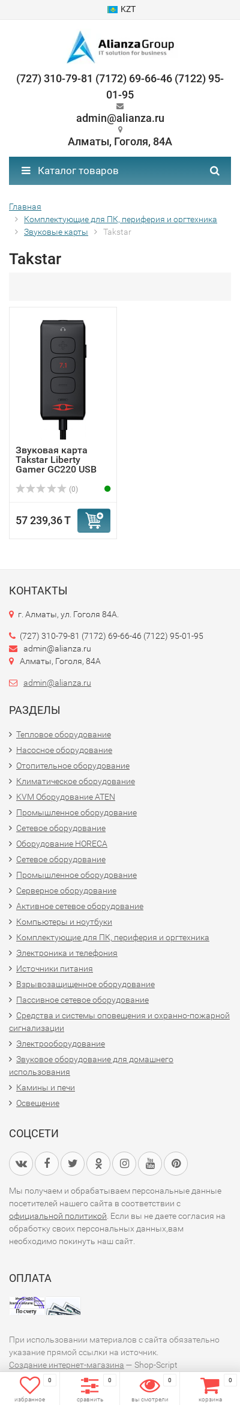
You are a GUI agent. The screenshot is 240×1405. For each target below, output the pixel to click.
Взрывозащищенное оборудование (85, 984)
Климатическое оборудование (75, 781)
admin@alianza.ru (57, 682)
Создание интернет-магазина (66, 1365)
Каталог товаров (70, 171)
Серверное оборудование (66, 890)
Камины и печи (45, 1087)
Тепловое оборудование (63, 734)
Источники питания (54, 968)
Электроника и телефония (67, 953)
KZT (121, 9)
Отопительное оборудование (73, 765)
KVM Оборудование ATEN (65, 797)
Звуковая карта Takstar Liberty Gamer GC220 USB (56, 459)
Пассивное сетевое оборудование (82, 1000)
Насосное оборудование (64, 750)
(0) (47, 489)
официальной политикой (58, 1216)
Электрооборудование (60, 1043)
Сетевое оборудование (61, 828)
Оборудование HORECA (61, 843)
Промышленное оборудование (76, 812)
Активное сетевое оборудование (79, 906)
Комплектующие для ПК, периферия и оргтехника (112, 937)
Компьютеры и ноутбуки (64, 921)
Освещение (37, 1103)
